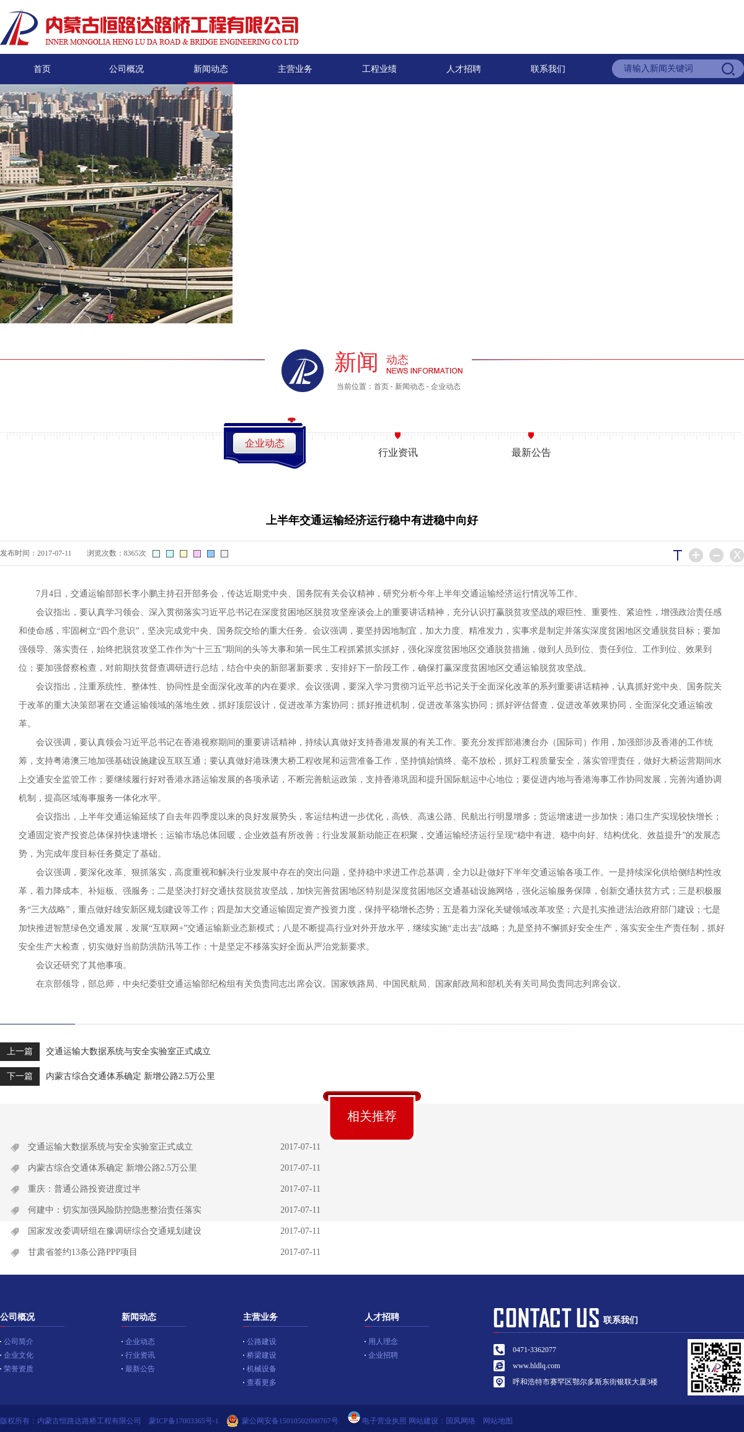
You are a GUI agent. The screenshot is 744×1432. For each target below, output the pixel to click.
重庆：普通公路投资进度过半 (84, 1189)
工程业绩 (379, 69)
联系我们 (548, 69)
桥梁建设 (262, 1355)
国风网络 (461, 1421)
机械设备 (262, 1368)
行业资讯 (398, 452)
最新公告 (531, 452)
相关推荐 (372, 1116)
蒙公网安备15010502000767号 (290, 1421)
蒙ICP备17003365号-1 (184, 1421)
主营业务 (295, 69)
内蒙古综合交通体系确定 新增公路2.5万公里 (107, 1076)
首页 (42, 69)
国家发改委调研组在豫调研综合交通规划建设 (115, 1231)
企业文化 (18, 1355)
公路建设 (262, 1341)
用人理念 (383, 1341)
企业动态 (446, 386)
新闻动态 (210, 69)
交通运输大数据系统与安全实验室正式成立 (105, 1051)
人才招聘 (463, 69)
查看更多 (262, 1382)
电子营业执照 (376, 1421)
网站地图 (501, 1421)
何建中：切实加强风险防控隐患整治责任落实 (115, 1210)
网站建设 (423, 1421)
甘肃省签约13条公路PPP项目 (83, 1252)
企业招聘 (383, 1355)
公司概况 (126, 69)
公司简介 (18, 1341)
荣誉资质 (18, 1368)
